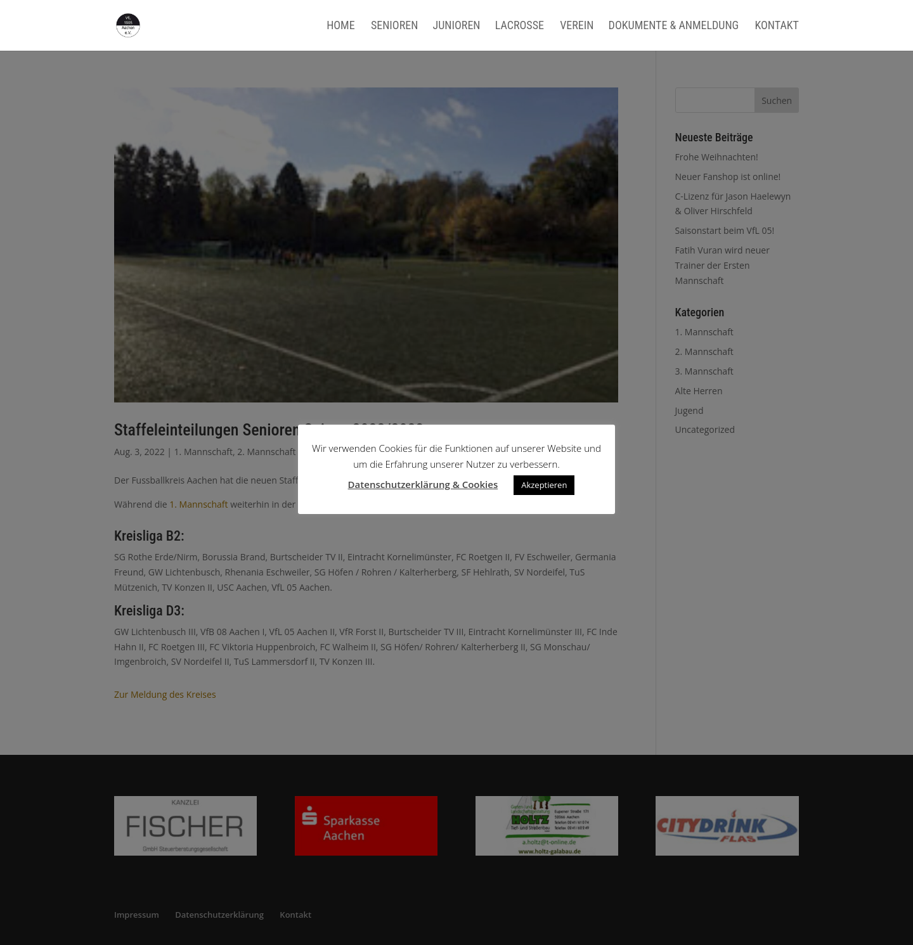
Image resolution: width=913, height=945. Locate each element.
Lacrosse (519, 26)
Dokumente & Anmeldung (674, 26)
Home (341, 26)
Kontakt (776, 26)
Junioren (457, 26)
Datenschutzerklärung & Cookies (423, 484)
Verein (576, 26)
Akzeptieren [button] (544, 485)
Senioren (394, 26)
